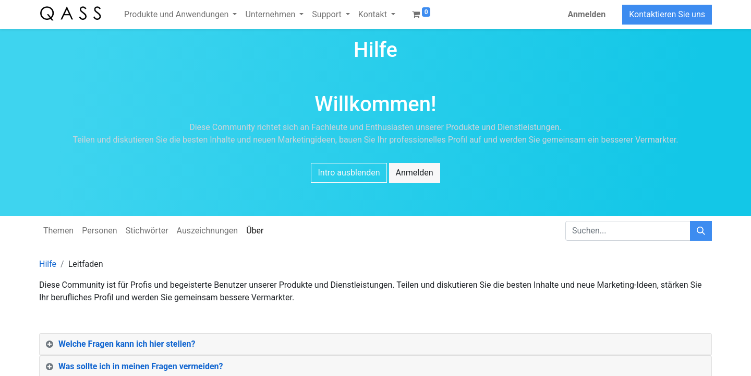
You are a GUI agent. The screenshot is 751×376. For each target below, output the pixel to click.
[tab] (375, 344)
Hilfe (47, 264)
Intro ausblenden (349, 173)
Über (254, 231)
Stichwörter (147, 231)
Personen (99, 231)
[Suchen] (701, 231)
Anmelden (586, 14)
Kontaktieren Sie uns (667, 14)
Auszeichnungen (207, 231)
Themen (58, 231)
